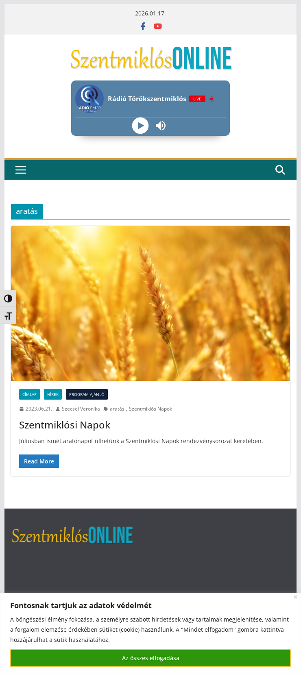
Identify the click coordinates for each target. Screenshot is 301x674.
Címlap (29, 394)
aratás (117, 408)
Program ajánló (87, 394)
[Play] (140, 125)
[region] (150, 633)
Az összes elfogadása (150, 658)
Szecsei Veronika (81, 408)
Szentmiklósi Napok (64, 424)
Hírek (53, 394)
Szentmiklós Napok (150, 408)
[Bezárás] (295, 597)
